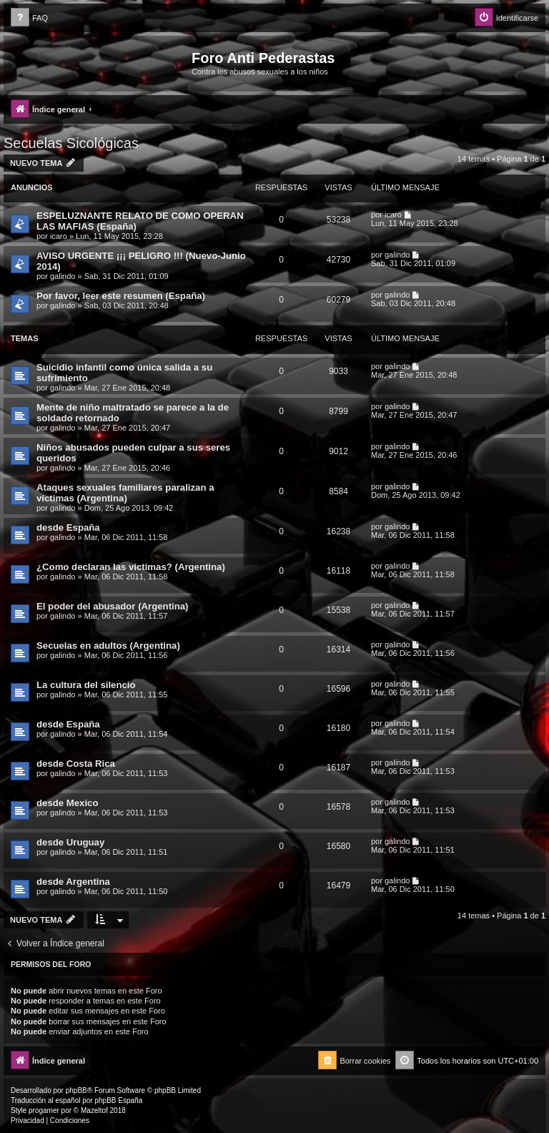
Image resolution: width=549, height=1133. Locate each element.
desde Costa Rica (75, 763)
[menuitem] (29, 18)
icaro (58, 236)
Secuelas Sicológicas (71, 143)
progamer (44, 1110)
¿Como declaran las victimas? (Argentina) (130, 566)
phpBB (76, 1090)
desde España (68, 527)
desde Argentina (73, 881)
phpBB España (118, 1100)
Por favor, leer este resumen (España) (120, 295)
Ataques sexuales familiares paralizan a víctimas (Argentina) (125, 493)
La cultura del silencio (86, 685)
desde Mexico (67, 803)
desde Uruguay (70, 842)
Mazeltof (94, 1110)
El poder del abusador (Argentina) (112, 606)
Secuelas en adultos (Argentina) (108, 645)
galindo (62, 276)
